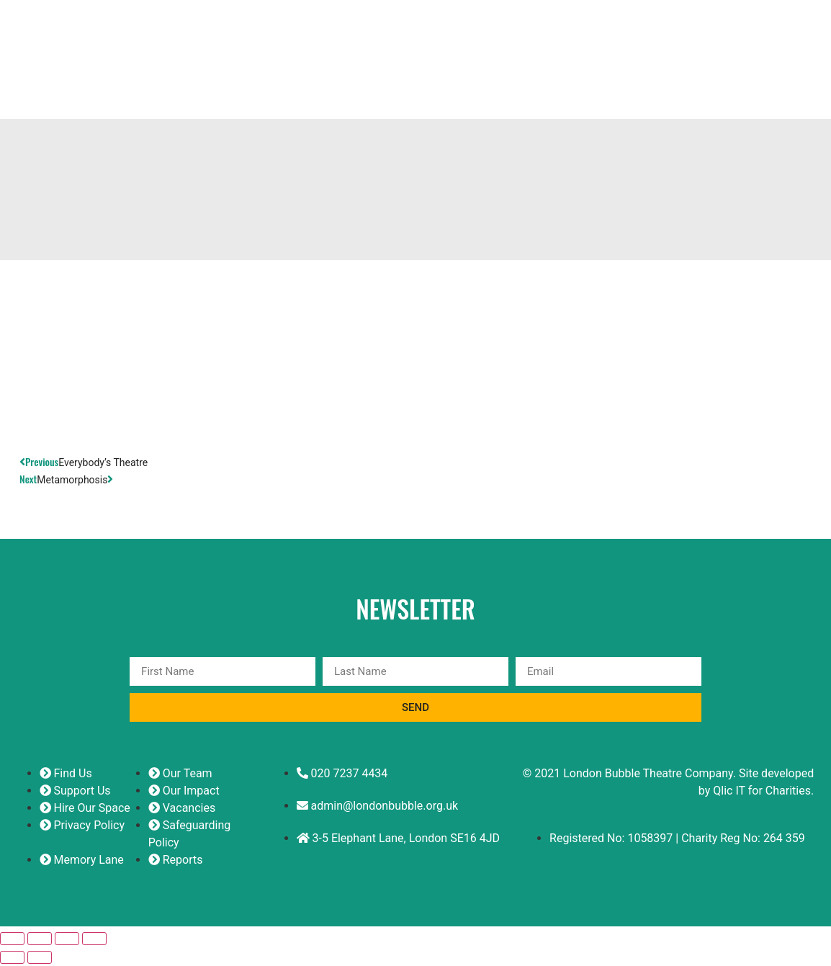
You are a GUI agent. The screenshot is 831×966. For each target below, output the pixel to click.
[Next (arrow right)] (39, 959)
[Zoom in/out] (12, 940)
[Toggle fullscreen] (39, 940)
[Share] (67, 940)
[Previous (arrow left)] (12, 959)
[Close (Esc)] (94, 940)
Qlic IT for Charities (762, 793)
